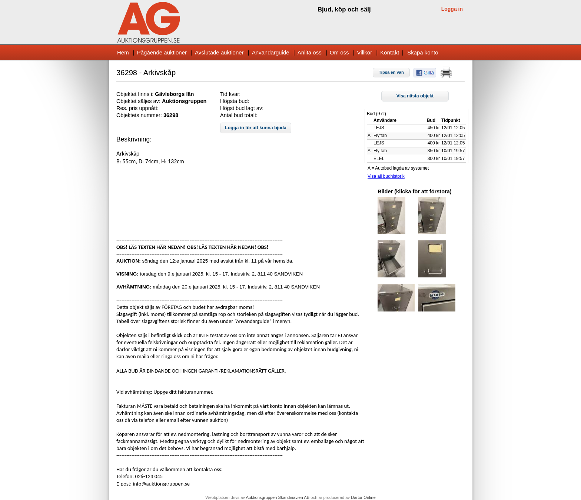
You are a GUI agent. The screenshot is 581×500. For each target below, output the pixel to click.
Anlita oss (310, 52)
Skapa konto (422, 52)
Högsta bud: (234, 101)
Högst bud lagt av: (241, 108)
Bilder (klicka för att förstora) (415, 191)
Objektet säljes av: (139, 101)
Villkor (364, 52)
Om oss (339, 52)
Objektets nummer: (139, 115)
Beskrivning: (134, 139)
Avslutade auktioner (219, 52)
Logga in (452, 9)
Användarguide (270, 52)
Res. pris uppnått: (137, 108)
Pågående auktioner (162, 52)
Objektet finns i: (135, 94)
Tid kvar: (230, 94)
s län (188, 94)
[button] (391, 72)
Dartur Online (363, 497)
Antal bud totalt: (239, 115)
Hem (123, 52)
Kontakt (389, 52)
